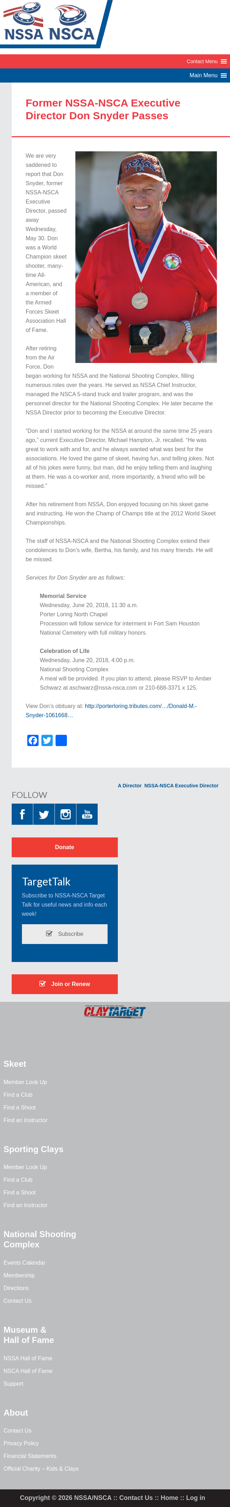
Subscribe (65, 934)
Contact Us (17, 1301)
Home (169, 1497)
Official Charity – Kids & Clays (41, 1469)
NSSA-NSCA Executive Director (181, 785)
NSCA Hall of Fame (28, 1371)
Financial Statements (30, 1456)
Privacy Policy (21, 1443)
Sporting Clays (33, 1149)
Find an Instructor (26, 1120)
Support (13, 1384)
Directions (16, 1288)
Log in (195, 1497)
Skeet (15, 1064)
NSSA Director (125, 785)
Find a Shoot (20, 1107)
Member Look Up (25, 1082)
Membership (19, 1275)
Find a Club (18, 1095)
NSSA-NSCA (56, 26)
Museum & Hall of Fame (29, 1335)
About (16, 1412)
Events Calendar (24, 1263)
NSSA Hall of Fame (28, 1358)
